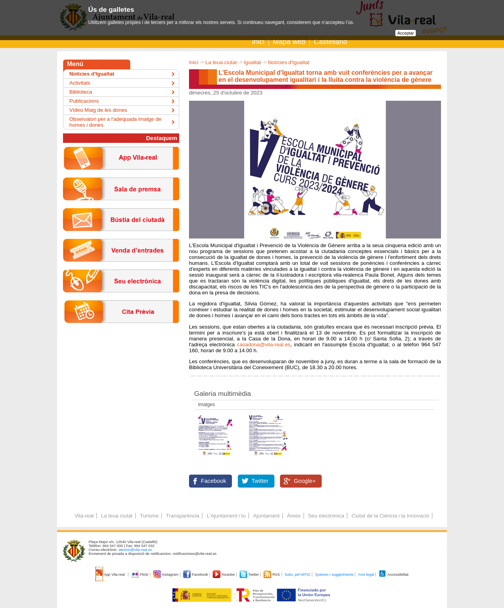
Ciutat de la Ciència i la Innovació (390, 516)
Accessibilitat (393, 575)
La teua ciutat (221, 62)
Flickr (140, 575)
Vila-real (84, 516)
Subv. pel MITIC (298, 575)
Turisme (149, 516)
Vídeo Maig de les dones (98, 110)
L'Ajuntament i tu (226, 516)
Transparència (183, 516)
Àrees (294, 516)
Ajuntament (266, 516)
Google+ (305, 481)
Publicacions (84, 101)
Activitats (79, 83)
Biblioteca (80, 92)
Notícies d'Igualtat (288, 62)
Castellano (330, 42)
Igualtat (252, 62)
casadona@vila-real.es (264, 344)
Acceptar (405, 33)
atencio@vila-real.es (135, 550)
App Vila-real (110, 575)
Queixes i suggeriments (334, 575)
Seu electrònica (326, 516)
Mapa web (289, 42)
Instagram (166, 575)
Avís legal (366, 575)
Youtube (224, 575)
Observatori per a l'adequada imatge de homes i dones (115, 122)
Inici (258, 42)
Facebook (213, 481)
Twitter (260, 481)
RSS (272, 575)
